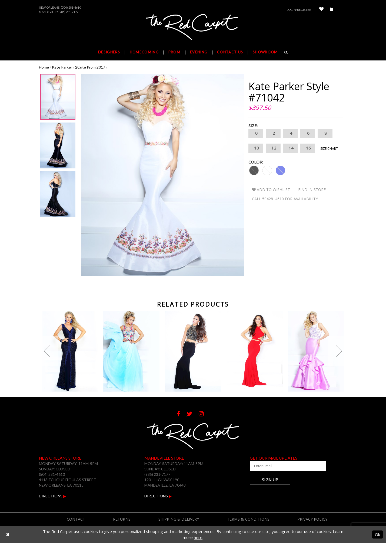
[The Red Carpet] (193, 27)
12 (273, 148)
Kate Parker (62, 67)
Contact (76, 519)
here (198, 537)
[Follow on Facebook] (182, 414)
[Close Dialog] (7, 534)
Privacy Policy (312, 519)
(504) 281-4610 (71, 7)
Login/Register (299, 9)
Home (44, 67)
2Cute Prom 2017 (90, 67)
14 (290, 148)
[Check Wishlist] (321, 9)
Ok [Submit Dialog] (377, 534)
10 (255, 148)
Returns (122, 519)
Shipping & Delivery (178, 519)
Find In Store (312, 189)
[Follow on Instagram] (204, 414)
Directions (52, 496)
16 (307, 148)
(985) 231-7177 (68, 11)
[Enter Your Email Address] (282, 466)
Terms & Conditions (248, 519)
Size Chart (329, 148)
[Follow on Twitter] (193, 414)
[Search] (286, 52)
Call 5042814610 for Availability (285, 198)
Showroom (265, 52)
